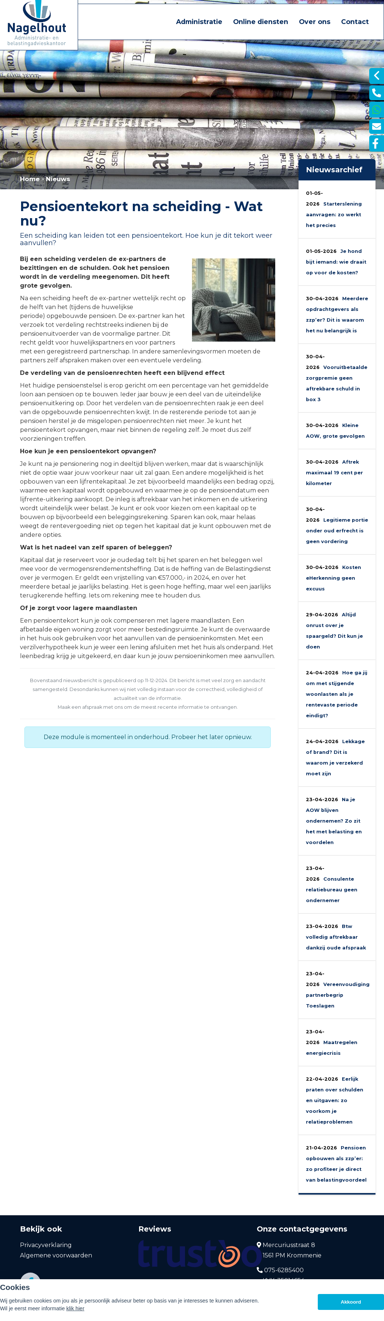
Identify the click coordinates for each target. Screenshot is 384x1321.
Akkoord (351, 1302)
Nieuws (58, 179)
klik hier (75, 1308)
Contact (355, 22)
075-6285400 (280, 1270)
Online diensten (260, 22)
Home (30, 179)
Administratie (199, 22)
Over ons (314, 22)
